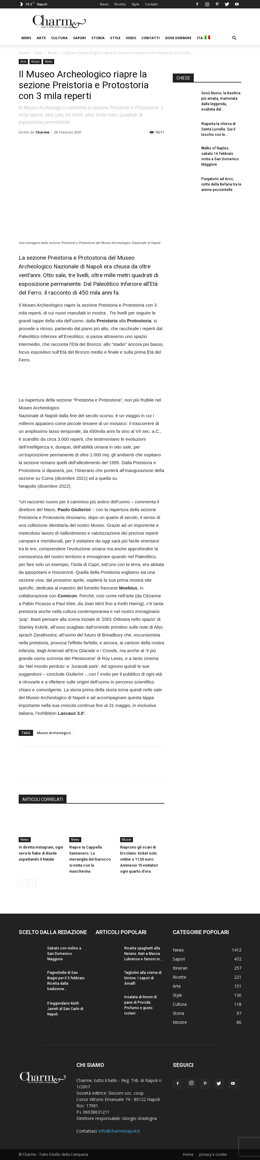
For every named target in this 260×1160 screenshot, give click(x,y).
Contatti (151, 4)
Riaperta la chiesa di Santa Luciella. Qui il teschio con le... (218, 129)
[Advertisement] (91, 381)
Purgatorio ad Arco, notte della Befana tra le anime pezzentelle (221, 184)
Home (24, 52)
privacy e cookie (213, 1154)
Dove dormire (178, 38)
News (104, 4)
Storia (98, 38)
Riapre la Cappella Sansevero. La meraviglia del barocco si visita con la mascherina (90, 859)
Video (131, 38)
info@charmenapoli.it (119, 1131)
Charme (42, 132)
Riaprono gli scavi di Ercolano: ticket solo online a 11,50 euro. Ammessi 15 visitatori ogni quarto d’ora (139, 859)
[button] (234, 38)
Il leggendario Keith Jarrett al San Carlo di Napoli (65, 1008)
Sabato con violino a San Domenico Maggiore (64, 953)
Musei (53, 52)
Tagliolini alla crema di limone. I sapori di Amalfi (143, 978)
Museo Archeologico (54, 732)
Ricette (120, 4)
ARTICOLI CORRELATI (42, 799)
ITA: (203, 38)
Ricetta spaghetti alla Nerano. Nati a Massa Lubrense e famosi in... (143, 953)
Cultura (59, 38)
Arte (41, 38)
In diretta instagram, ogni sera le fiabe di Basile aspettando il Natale (41, 853)
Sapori (79, 38)
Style (135, 4)
